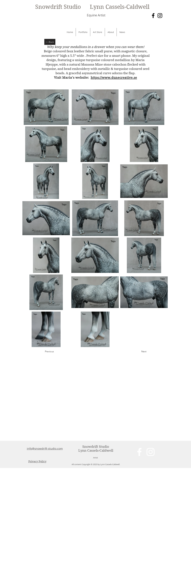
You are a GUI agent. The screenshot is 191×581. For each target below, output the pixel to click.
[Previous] (55, 352)
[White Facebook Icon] (139, 452)
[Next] (138, 352)
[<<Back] (49, 42)
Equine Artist (96, 15)
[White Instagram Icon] (150, 452)
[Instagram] (160, 15)
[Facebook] (153, 15)
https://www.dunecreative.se (114, 77)
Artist (95, 457)
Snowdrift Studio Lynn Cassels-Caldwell (92, 7)
